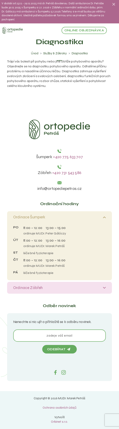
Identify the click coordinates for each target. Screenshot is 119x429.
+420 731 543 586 (66, 172)
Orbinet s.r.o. (59, 422)
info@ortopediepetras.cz (59, 188)
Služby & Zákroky (55, 53)
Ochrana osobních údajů (59, 407)
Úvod (34, 53)
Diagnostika (80, 53)
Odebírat (58, 349)
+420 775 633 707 (68, 156)
